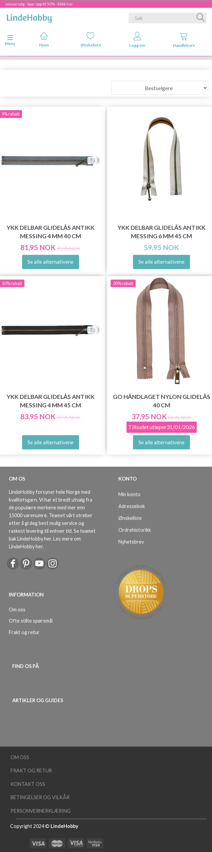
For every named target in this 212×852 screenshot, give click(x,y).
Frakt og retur (24, 632)
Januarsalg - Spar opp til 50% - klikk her (39, 3)
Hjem (44, 39)
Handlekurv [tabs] (184, 40)
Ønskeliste (90, 39)
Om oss (17, 609)
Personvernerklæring (41, 811)
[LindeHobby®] (29, 16)
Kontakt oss (28, 784)
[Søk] (201, 18)
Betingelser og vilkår (40, 797)
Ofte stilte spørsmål (31, 621)
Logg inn (137, 40)
